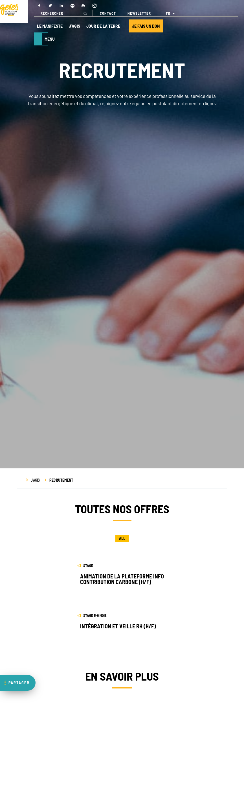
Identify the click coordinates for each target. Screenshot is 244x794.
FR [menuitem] (168, 13)
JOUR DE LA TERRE (103, 25)
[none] (171, 13)
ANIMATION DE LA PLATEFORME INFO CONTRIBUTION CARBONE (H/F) (122, 579)
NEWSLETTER (139, 13)
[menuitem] (171, 13)
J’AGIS (74, 25)
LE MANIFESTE (50, 25)
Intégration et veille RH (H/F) (118, 626)
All (122, 538)
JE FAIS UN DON (146, 25)
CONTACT (108, 13)
